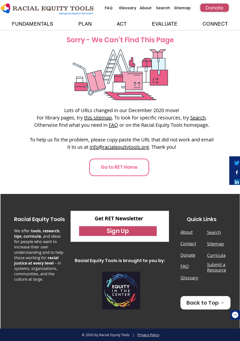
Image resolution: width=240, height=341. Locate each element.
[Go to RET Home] (119, 167)
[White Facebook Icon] (237, 172)
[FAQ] (109, 8)
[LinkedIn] (237, 182)
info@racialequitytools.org (119, 147)
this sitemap (98, 117)
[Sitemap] (182, 8)
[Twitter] (237, 163)
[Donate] (214, 8)
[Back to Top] (205, 302)
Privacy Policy (148, 334)
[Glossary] (127, 8)
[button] (32, 24)
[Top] (235, 315)
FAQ (113, 125)
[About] (146, 8)
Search (198, 117)
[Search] (163, 8)
